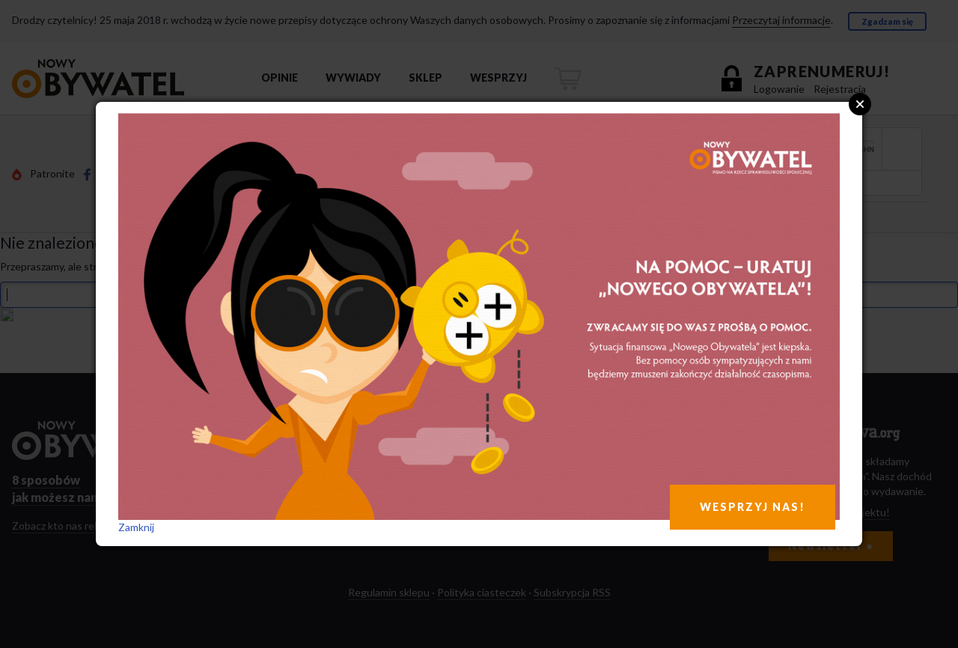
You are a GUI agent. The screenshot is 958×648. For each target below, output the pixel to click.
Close (860, 104)
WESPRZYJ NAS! (752, 506)
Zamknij (136, 527)
